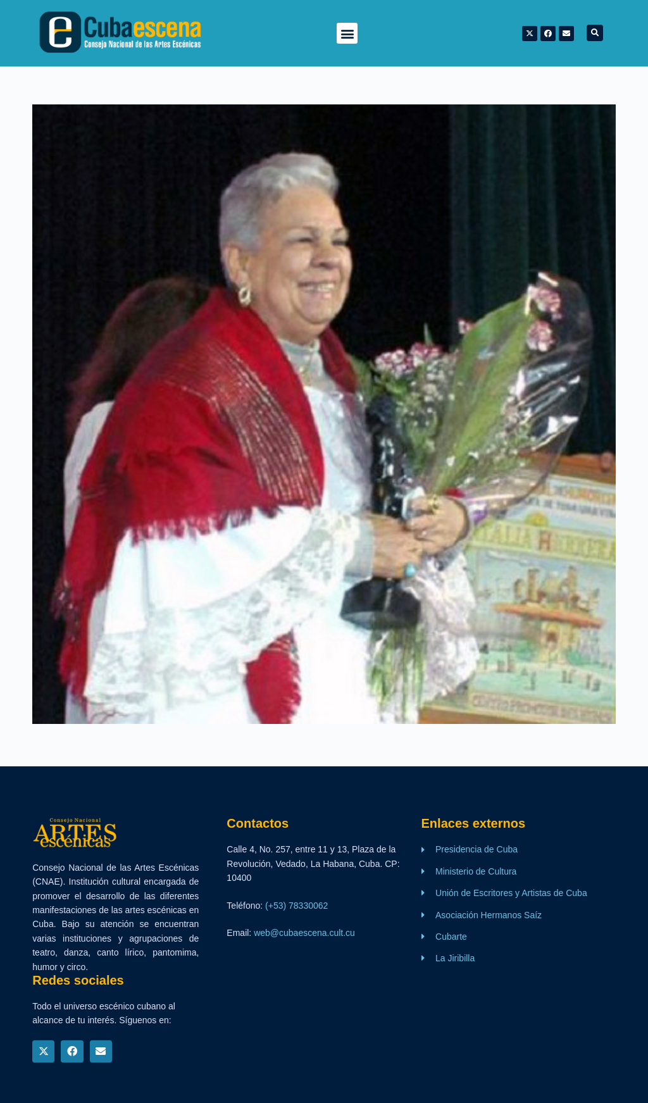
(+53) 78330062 (296, 905)
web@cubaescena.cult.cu (304, 933)
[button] (347, 33)
